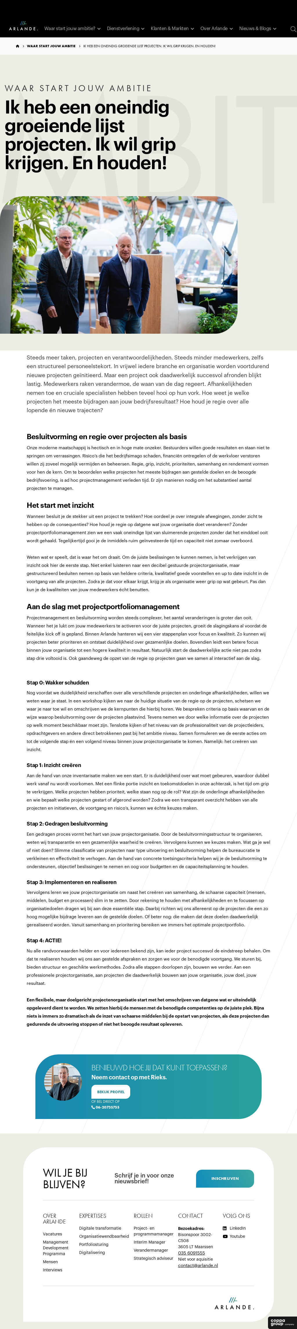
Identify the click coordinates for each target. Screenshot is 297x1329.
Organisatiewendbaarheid (104, 1237)
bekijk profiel (110, 1091)
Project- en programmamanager (153, 1231)
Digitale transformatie (100, 1228)
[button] (72, 28)
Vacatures (52, 1234)
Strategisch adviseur (153, 1259)
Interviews (52, 1270)
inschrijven (225, 1178)
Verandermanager (151, 1250)
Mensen (50, 1262)
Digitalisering (92, 1253)
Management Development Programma (55, 1248)
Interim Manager (149, 1242)
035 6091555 (191, 1253)
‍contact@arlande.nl (198, 1266)
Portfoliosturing (93, 1245)
